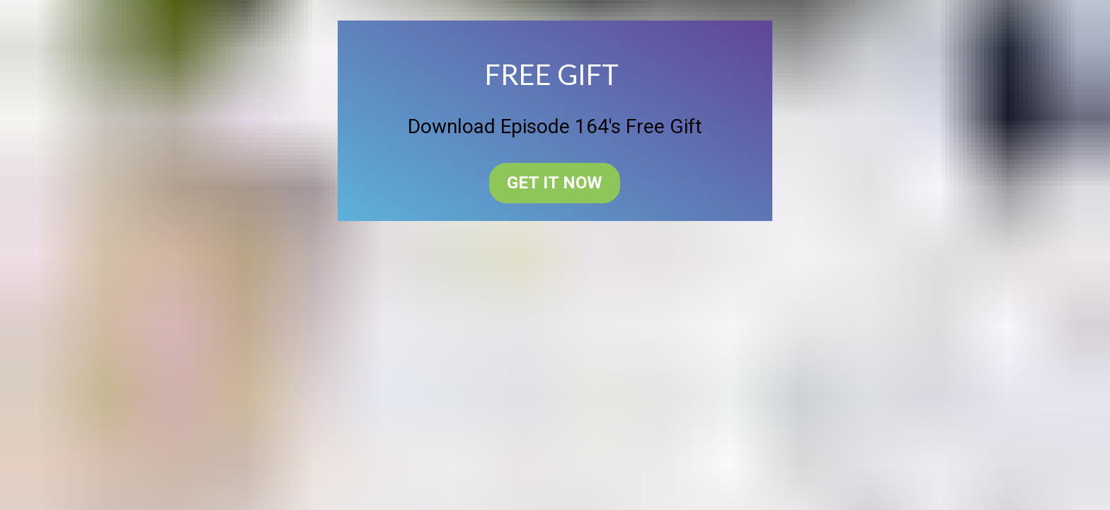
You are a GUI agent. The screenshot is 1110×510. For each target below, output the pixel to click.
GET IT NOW (554, 183)
